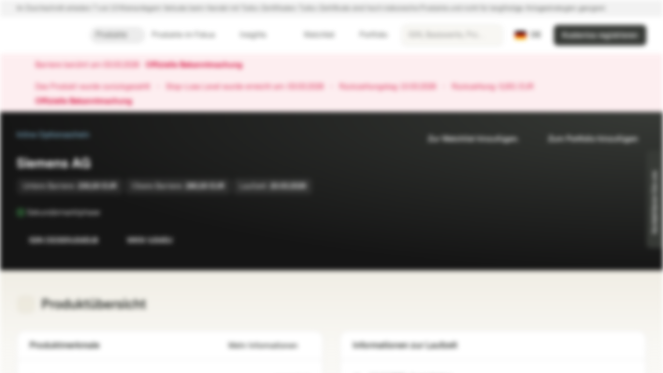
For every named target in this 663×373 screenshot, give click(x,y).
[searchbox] (452, 35)
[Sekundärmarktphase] (107, 212)
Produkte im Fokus (189, 35)
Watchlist (313, 35)
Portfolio (367, 35)
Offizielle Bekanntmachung (199, 65)
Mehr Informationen (269, 345)
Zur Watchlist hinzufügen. (467, 139)
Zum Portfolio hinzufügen (587, 139)
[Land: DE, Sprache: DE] (528, 35)
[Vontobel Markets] (45, 35)
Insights (259, 35)
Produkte (117, 35)
